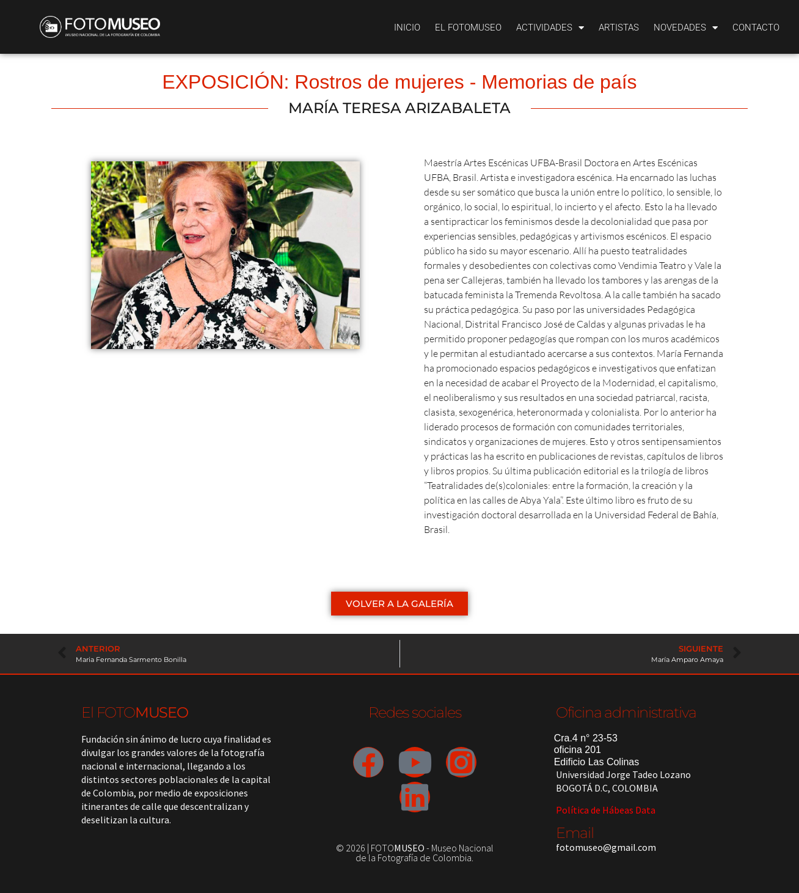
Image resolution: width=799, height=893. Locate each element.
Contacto (755, 27)
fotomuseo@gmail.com (606, 847)
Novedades (686, 28)
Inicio (407, 27)
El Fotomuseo (468, 27)
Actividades (550, 28)
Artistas (619, 27)
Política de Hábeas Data (605, 810)
